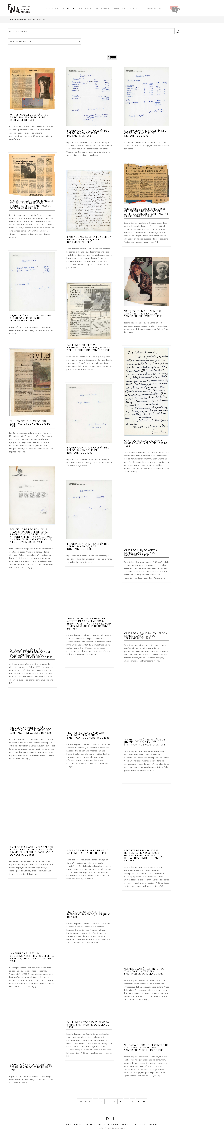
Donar (184, 8)
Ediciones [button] (85, 8)
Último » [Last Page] (141, 1101)
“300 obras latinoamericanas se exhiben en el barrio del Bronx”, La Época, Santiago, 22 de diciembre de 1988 (32, 204)
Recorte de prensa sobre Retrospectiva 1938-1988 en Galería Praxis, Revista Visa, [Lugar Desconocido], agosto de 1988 (144, 855)
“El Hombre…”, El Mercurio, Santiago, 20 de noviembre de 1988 (30, 424)
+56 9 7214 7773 (112, 1124)
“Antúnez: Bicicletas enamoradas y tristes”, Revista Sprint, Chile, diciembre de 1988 (88, 347)
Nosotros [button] (52, 8)
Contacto (135, 8)
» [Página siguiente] (132, 1101)
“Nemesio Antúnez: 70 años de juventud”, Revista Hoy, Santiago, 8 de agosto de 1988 (144, 742)
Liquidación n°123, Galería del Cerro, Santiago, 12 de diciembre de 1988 (31, 318)
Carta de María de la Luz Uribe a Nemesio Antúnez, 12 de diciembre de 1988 (89, 239)
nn (44, 41)
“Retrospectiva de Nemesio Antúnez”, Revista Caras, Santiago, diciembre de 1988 (143, 313)
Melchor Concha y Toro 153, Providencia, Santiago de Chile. (85, 1124)
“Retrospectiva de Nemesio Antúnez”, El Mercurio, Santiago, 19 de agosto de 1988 (88, 735)
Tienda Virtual (153, 8)
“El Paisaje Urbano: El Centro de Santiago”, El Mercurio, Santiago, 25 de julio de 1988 (146, 1047)
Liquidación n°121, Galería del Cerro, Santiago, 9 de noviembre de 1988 (88, 546)
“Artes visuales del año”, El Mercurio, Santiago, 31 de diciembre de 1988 (29, 117)
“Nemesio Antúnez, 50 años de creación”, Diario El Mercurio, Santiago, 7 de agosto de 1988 (30, 730)
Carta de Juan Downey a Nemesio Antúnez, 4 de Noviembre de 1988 (140, 553)
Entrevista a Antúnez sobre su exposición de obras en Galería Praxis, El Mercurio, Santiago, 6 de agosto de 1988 (31, 851)
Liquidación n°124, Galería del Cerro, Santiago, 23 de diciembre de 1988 (145, 133)
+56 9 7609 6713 (124, 1124)
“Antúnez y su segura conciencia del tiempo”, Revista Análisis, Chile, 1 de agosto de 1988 (32, 957)
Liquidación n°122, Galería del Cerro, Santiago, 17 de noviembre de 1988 (88, 450)
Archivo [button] (68, 8)
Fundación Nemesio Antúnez (19, 10)
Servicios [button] (119, 8)
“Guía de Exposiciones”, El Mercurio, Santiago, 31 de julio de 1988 (88, 914)
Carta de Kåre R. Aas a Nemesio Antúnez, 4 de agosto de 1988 (87, 852)
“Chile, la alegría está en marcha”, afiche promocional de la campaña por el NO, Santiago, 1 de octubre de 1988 (31, 653)
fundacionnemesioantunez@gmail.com (145, 1124)
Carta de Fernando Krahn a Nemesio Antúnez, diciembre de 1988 (145, 443)
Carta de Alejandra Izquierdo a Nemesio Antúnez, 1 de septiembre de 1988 (146, 636)
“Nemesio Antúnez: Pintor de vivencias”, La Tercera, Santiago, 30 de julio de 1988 (144, 971)
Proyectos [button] (102, 8)
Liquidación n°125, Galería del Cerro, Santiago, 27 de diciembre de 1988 (88, 133)
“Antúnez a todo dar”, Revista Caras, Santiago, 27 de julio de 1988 (88, 1025)
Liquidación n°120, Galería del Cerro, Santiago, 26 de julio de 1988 (31, 1067)
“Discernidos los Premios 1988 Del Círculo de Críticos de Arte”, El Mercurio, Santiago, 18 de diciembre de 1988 (146, 212)
